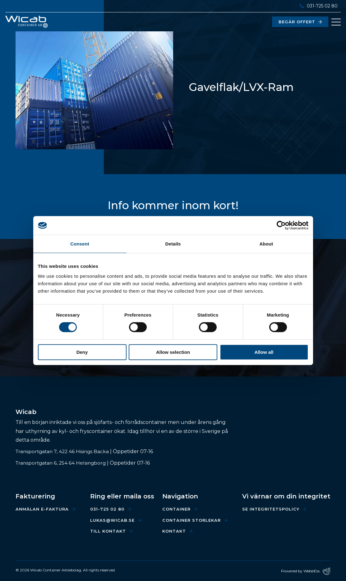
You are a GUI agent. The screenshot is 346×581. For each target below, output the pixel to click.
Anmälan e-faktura (42, 509)
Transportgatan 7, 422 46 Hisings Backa (64, 451)
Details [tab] (173, 243)
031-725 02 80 (318, 6)
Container (176, 509)
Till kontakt (108, 531)
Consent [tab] (79, 243)
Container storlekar (191, 520)
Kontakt (174, 531)
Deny (82, 352)
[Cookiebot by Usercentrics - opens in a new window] (281, 225)
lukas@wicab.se (112, 520)
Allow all (264, 352)
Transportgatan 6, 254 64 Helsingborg (62, 463)
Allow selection (173, 352)
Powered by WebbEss (305, 571)
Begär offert (295, 21)
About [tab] (266, 243)
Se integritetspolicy (270, 509)
